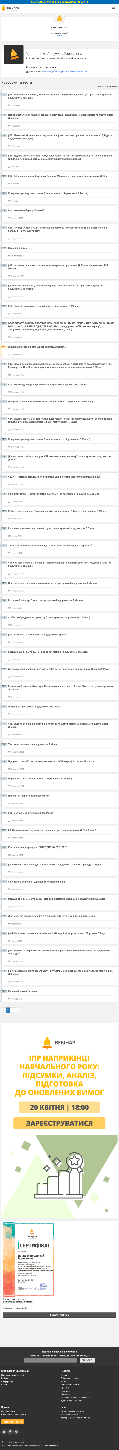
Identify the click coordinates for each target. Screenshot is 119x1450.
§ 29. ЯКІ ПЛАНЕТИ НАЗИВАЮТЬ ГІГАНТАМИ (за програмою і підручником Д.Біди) (54, 494)
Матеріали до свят (69, 1414)
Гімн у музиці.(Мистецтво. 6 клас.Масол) (31, 813)
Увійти (59, 36)
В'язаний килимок (18, 248)
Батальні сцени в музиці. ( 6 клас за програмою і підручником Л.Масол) (48, 651)
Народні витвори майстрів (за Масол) (29, 795)
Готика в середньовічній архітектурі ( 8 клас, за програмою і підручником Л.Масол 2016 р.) (59, 669)
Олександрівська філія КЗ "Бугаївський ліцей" (65, 71)
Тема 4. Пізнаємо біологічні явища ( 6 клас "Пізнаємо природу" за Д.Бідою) (50, 545)
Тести (63, 1381)
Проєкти (65, 1388)
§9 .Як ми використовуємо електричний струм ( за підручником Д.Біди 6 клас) (52, 830)
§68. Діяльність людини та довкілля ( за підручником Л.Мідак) (43, 306)
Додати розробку (59, 1315)
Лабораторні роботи (70, 1385)
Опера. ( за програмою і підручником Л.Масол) (34, 706)
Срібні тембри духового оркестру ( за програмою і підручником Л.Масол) (49, 617)
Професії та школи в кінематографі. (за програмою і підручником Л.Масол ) (50, 401)
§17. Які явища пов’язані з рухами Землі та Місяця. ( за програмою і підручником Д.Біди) (58, 176)
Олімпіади (65, 1394)
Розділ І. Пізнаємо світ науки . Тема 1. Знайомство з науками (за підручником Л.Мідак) (57, 898)
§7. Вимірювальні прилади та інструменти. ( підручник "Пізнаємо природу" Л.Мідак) (55, 864)
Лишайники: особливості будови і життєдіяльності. (37, 346)
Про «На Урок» (8, 1411)
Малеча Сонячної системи (22, 991)
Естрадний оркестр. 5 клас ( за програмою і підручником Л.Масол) (45, 600)
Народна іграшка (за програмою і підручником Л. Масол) (40, 778)
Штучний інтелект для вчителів (75, 1397)
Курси (4, 1385)
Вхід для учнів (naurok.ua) (72, 1411)
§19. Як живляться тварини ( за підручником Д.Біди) (37, 634)
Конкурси (65, 1391)
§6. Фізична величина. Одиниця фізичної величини (36, 881)
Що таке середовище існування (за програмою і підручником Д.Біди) (47, 384)
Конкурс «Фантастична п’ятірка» (76, 1418)
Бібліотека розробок (70, 1378)
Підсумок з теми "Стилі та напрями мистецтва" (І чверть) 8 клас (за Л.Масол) (51, 761)
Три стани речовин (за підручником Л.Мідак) (33, 744)
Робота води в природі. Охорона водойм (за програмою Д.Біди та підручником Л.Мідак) (57, 511)
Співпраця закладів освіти (13, 1414)
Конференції (7, 1381)
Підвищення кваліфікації (12, 1375)
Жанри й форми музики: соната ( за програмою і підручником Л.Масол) (48, 193)
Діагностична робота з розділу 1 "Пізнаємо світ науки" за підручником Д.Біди (51, 916)
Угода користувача (9, 1445)
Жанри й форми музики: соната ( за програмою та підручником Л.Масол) (49, 439)
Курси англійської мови (72, 1401)
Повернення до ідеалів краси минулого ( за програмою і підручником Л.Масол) (52, 583)
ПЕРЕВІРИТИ (87, 1360)
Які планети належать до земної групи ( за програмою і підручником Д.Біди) (51, 528)
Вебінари (5, 1378)
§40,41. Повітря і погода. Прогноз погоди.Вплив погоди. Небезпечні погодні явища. (54, 476)
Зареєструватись (59, 27)
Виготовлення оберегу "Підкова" (26, 210)
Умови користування (26, 1445)
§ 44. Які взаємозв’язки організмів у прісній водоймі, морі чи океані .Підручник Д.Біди (56, 933)
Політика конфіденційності (47, 1445)
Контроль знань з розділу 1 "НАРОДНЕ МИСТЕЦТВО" (37, 847)
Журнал (64, 1375)
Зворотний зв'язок (12, 1422)
